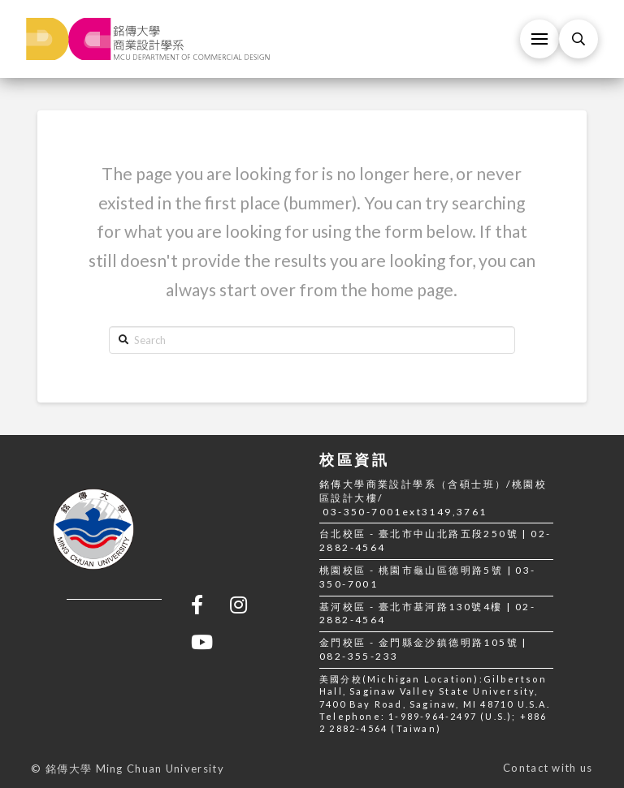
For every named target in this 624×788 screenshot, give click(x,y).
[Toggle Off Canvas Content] (539, 38)
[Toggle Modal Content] (578, 38)
